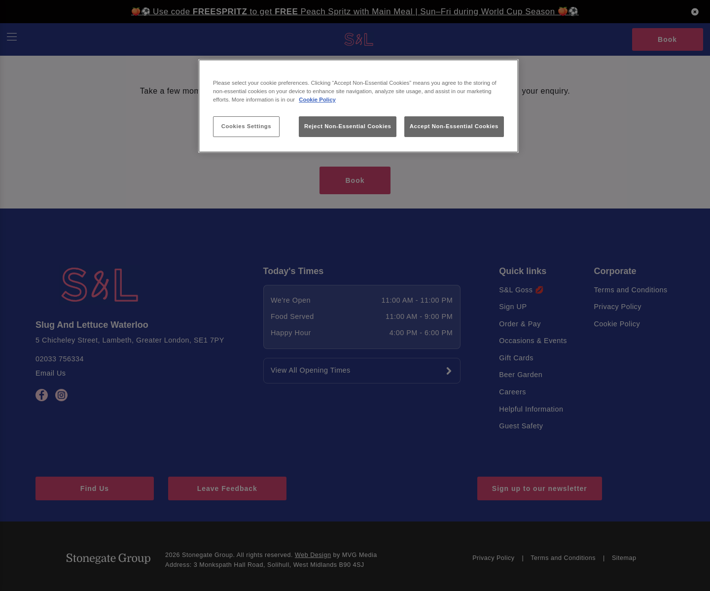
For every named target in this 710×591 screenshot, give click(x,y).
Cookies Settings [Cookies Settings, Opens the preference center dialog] (246, 126)
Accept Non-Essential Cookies (454, 126)
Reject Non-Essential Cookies (347, 126)
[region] (358, 106)
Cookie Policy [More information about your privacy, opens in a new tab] (317, 100)
